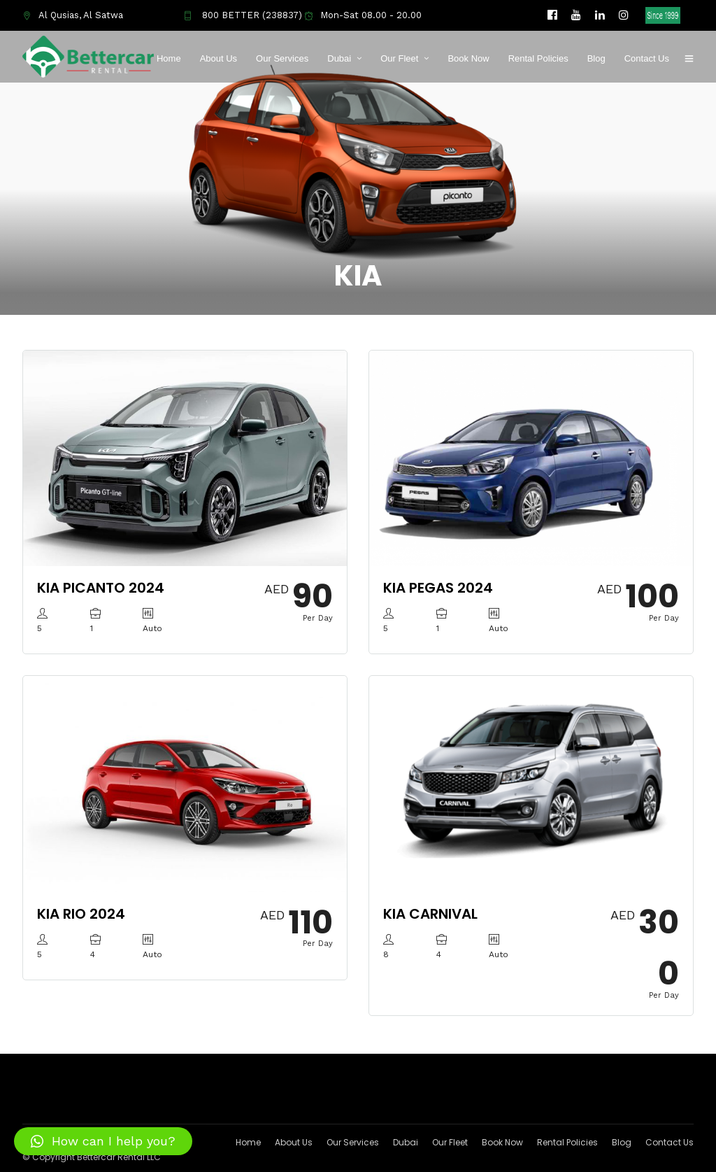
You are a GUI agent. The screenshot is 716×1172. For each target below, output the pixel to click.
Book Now (468, 58)
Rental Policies (538, 58)
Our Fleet (399, 58)
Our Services (282, 58)
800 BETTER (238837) (242, 15)
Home (169, 58)
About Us (218, 58)
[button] (103, 1141)
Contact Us (646, 58)
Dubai (339, 58)
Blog (596, 58)
